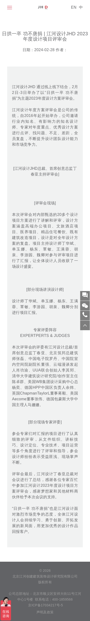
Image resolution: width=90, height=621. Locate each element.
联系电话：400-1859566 (54, 599)
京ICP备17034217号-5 (45, 605)
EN (74, 7)
